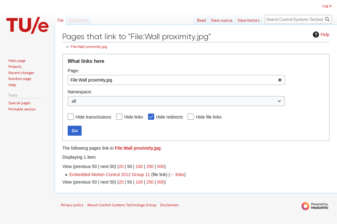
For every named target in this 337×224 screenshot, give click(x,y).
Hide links (133, 116)
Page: (73, 70)
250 (149, 166)
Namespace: (80, 91)
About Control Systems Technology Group (121, 205)
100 (139, 166)
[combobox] (176, 80)
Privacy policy (72, 205)
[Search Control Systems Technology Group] (298, 19)
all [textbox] (74, 101)
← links (177, 174)
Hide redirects (169, 116)
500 (160, 166)
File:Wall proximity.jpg (89, 46)
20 (121, 166)
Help (320, 34)
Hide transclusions (93, 116)
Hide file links (208, 116)
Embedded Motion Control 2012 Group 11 (109, 174)
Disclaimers (169, 205)
